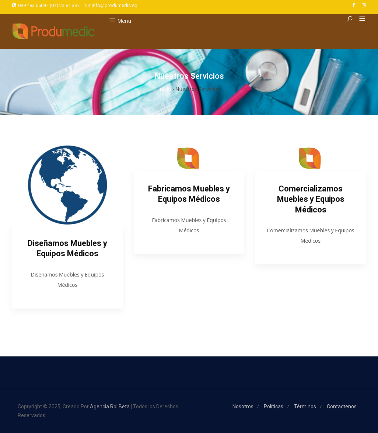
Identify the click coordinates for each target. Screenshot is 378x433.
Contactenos (342, 406)
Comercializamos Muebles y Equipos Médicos (310, 199)
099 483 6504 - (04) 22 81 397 (46, 5)
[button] (359, 19)
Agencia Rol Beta (110, 406)
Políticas (273, 406)
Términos (305, 406)
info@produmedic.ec (111, 5)
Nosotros (242, 406)
